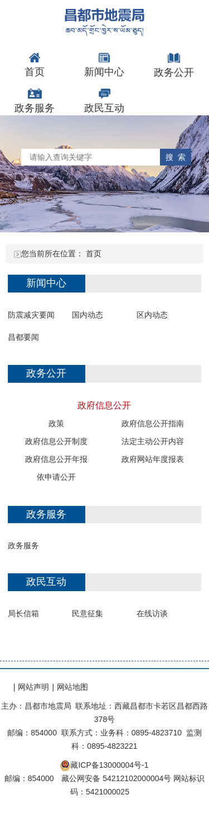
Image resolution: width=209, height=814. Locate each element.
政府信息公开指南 (152, 423)
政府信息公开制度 (56, 441)
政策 (56, 423)
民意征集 (87, 613)
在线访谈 (152, 613)
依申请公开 (56, 476)
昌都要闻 (23, 337)
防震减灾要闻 (31, 314)
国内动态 (87, 314)
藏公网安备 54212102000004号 (116, 778)
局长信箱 (23, 613)
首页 (93, 253)
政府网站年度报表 (152, 459)
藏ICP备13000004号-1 (109, 765)
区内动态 (152, 314)
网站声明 (33, 687)
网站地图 (72, 687)
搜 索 (176, 157)
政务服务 (23, 545)
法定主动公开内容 (152, 441)
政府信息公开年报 (56, 459)
